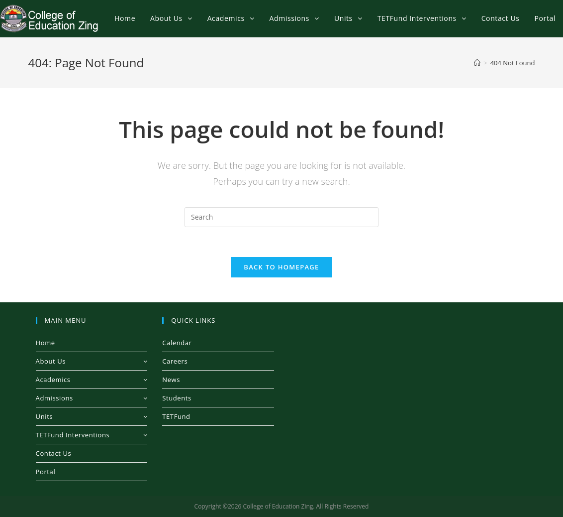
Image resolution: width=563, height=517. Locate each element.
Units (92, 416)
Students (176, 397)
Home (45, 342)
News (171, 379)
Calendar (176, 342)
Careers (175, 361)
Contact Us (54, 453)
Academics (92, 379)
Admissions (92, 397)
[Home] (477, 62)
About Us (92, 361)
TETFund (176, 416)
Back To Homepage (281, 266)
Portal (46, 471)
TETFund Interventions (92, 434)
